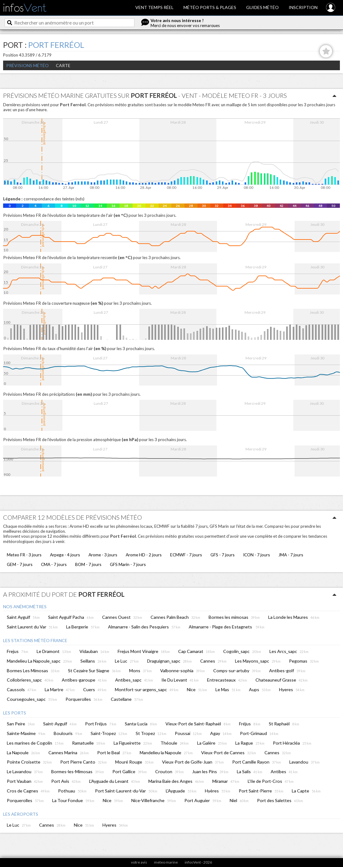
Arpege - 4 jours (65, 554)
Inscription (303, 7)
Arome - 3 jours (102, 554)
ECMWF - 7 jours (186, 554)
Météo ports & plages (209, 7)
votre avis (139, 862)
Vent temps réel (154, 7)
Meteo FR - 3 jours (24, 554)
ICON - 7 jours (256, 554)
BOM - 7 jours (88, 564)
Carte (63, 65)
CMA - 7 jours (54, 564)
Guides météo (262, 7)
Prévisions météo (27, 65)
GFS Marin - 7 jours (128, 564)
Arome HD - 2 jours (144, 554)
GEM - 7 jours (20, 564)
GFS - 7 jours (222, 554)
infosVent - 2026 (198, 862)
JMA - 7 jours (290, 554)
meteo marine (166, 862)
